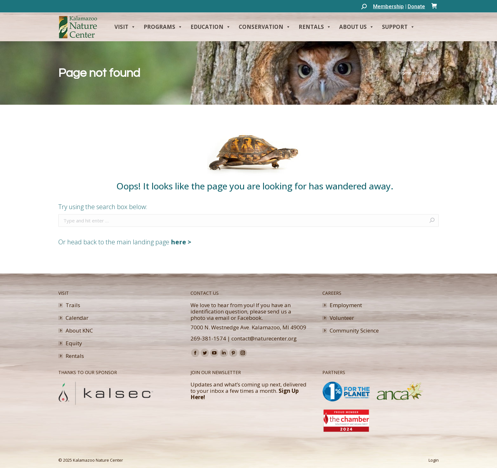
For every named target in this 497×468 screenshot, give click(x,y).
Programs (163, 27)
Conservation (265, 27)
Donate (416, 6)
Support (398, 27)
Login (434, 460)
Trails (73, 305)
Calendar (77, 318)
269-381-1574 (208, 338)
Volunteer (342, 318)
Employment (346, 305)
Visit (125, 27)
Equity (74, 343)
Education (210, 27)
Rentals (315, 27)
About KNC (79, 330)
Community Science (354, 330)
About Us (356, 27)
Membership (388, 6)
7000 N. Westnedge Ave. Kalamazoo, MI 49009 (248, 327)
